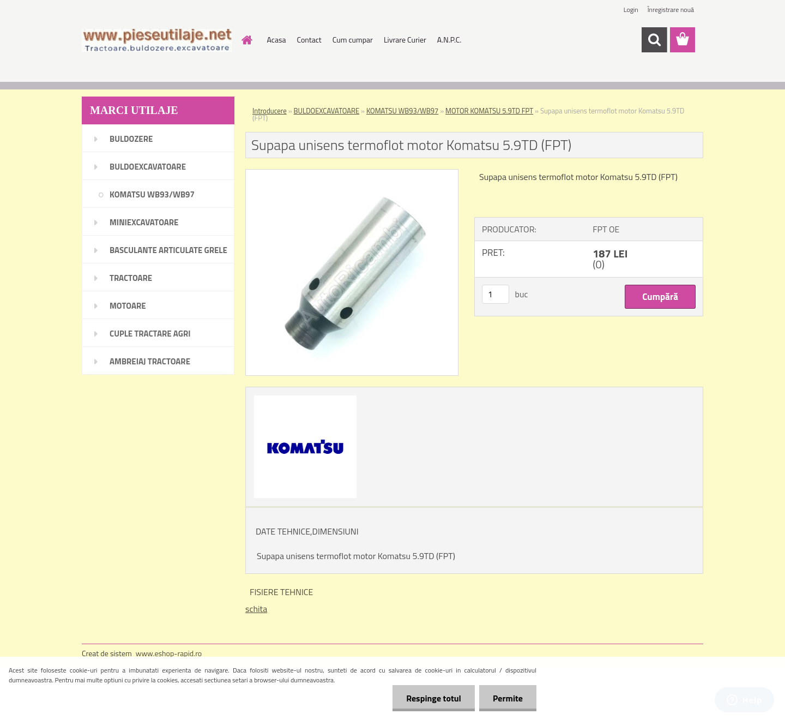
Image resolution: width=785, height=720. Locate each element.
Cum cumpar (353, 39)
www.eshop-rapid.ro (169, 653)
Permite (508, 698)
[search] (654, 39)
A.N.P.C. (449, 39)
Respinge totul (433, 698)
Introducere (269, 110)
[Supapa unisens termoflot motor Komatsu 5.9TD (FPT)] (352, 174)
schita (256, 608)
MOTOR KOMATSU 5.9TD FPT (489, 110)
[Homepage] (246, 39)
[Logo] (157, 40)
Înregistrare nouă (671, 9)
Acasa (276, 39)
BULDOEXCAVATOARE (327, 110)
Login (631, 9)
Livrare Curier (405, 39)
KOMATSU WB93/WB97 (402, 110)
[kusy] (495, 294)
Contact (309, 39)
